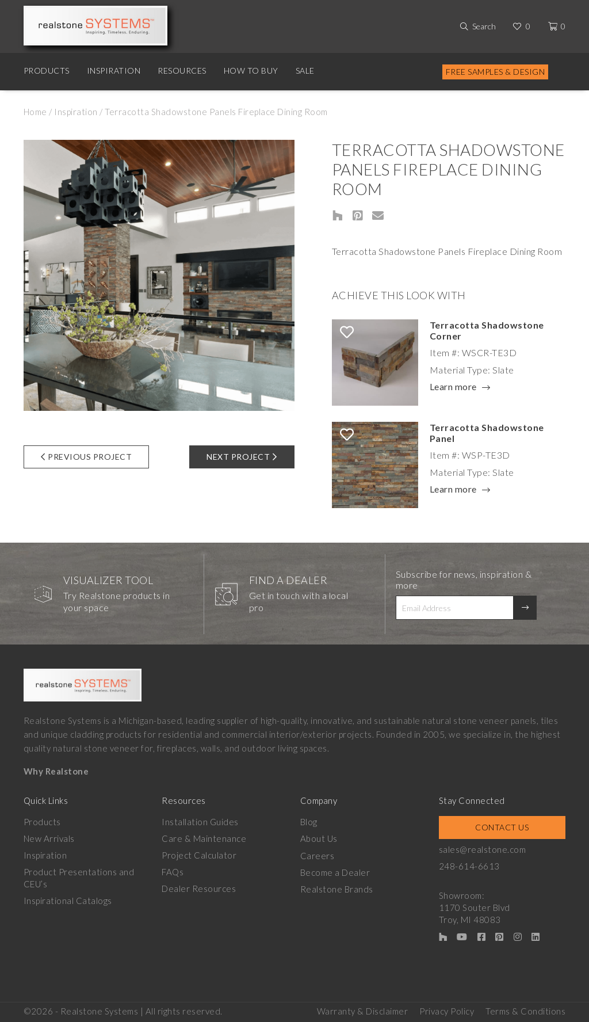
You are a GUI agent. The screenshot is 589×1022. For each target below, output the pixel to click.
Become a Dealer (335, 872)
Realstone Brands (336, 888)
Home (35, 111)
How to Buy (251, 70)
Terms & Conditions (525, 1011)
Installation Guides (200, 822)
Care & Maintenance (204, 838)
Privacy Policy (446, 1011)
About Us (319, 838)
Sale (305, 70)
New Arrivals (49, 838)
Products (47, 70)
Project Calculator (199, 855)
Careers (317, 855)
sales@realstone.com (482, 849)
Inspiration (114, 70)
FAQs (172, 872)
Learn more (453, 387)
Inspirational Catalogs (68, 900)
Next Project (241, 457)
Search (484, 26)
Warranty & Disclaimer (362, 1011)
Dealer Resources (199, 888)
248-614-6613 (469, 866)
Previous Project (86, 457)
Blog (309, 822)
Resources (182, 70)
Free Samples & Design (495, 72)
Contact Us (502, 827)
